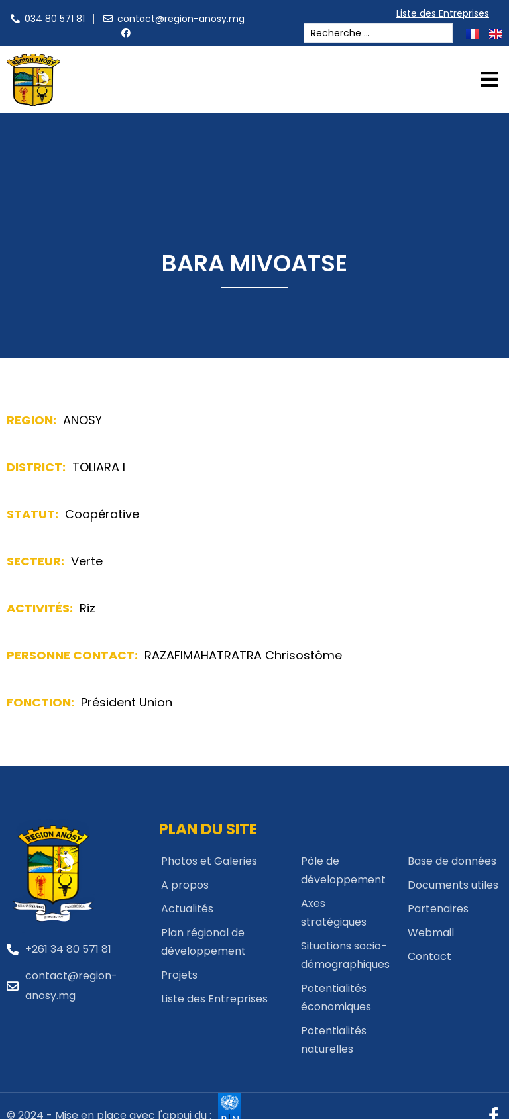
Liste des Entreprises (445, 13)
